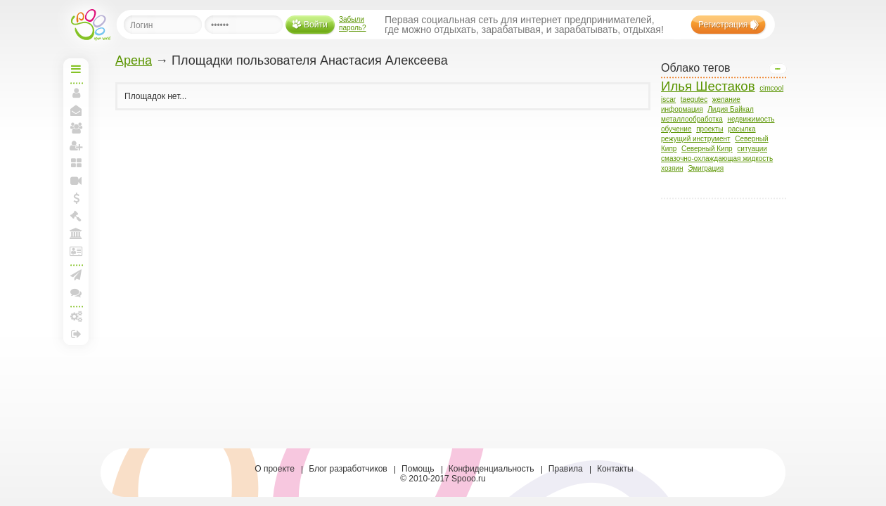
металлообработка (692, 119)
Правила (565, 469)
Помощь (418, 469)
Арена (133, 60)
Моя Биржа (76, 215)
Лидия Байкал (730, 109)
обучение (676, 129)
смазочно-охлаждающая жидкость (717, 158)
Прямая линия (76, 180)
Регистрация (722, 25)
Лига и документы (76, 251)
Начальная (76, 68)
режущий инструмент (696, 139)
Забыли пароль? (352, 23)
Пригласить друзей (76, 145)
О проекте (275, 469)
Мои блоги (76, 163)
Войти (316, 25)
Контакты (615, 469)
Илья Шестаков (708, 86)
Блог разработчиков (348, 469)
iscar (668, 99)
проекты (709, 129)
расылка (741, 129)
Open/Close (778, 68)
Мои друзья (76, 128)
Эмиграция (706, 168)
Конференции (76, 292)
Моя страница (76, 92)
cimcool (771, 88)
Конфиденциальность (491, 469)
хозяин (672, 168)
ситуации (752, 149)
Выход (76, 333)
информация (682, 109)
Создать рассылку (76, 274)
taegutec (694, 99)
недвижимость (750, 119)
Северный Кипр (707, 149)
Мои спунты (76, 198)
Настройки (76, 316)
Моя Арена (76, 233)
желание (726, 99)
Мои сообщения (76, 110)
